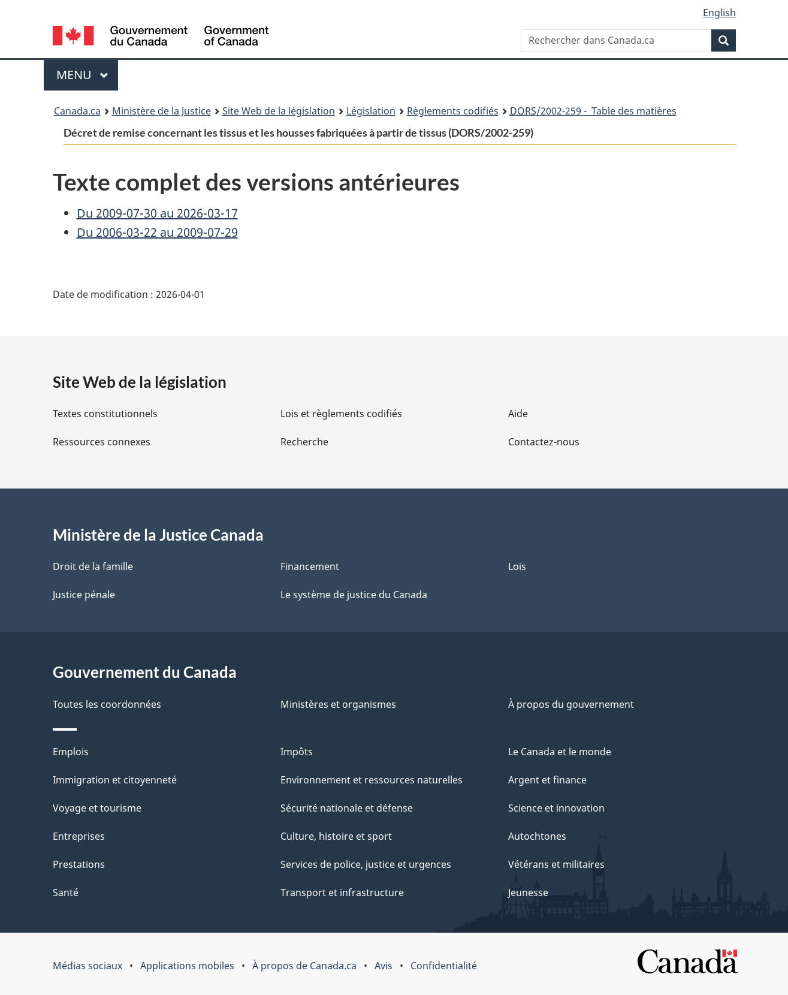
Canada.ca (77, 110)
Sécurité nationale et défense (346, 808)
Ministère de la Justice (161, 110)
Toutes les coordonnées (107, 704)
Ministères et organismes (338, 704)
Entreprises (79, 836)
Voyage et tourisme (97, 808)
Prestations (79, 864)
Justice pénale (84, 594)
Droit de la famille (93, 566)
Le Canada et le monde (559, 751)
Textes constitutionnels (105, 413)
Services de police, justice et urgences (365, 864)
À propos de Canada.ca (304, 965)
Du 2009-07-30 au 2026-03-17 (157, 213)
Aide (518, 413)
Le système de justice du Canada (353, 594)
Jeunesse (528, 892)
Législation (370, 110)
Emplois (71, 751)
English (719, 12)
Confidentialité (443, 965)
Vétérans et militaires (556, 864)
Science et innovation (556, 808)
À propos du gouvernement (571, 704)
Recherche (304, 441)
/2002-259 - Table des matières (593, 110)
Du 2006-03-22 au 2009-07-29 (157, 232)
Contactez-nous (543, 441)
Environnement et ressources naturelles (371, 779)
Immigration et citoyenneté (115, 779)
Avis (384, 965)
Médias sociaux (87, 965)
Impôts (296, 751)
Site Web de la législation (278, 110)
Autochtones (537, 836)
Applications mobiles (187, 965)
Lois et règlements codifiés (341, 413)
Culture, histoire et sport (336, 836)
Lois (517, 566)
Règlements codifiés (453, 110)
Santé (66, 892)
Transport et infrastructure (342, 892)
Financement (309, 566)
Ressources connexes (101, 441)
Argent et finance (547, 779)
